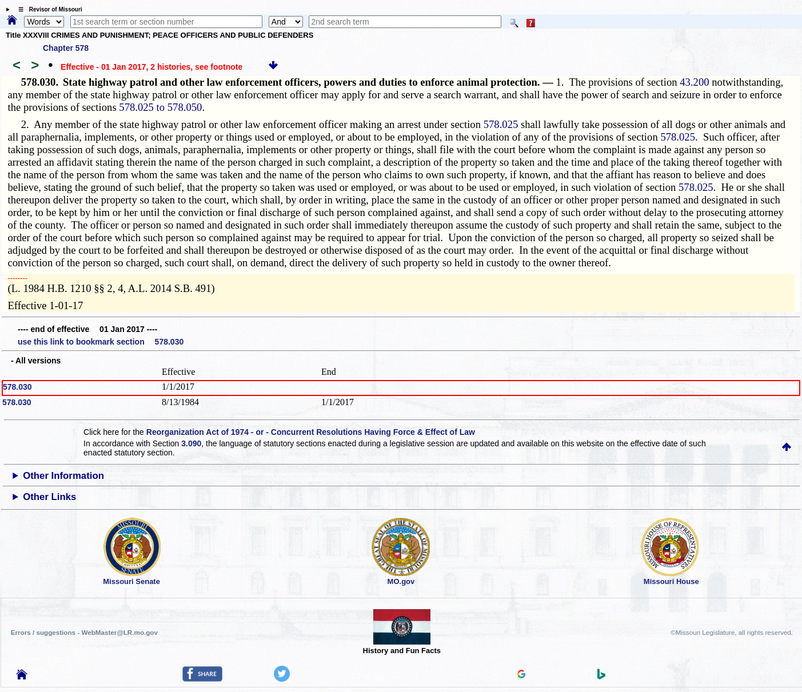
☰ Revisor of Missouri (47, 9)
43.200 (694, 82)
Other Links (49, 496)
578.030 (17, 386)
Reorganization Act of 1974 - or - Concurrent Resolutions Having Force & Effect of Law (310, 432)
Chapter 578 (66, 48)
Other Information (63, 475)
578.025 (501, 124)
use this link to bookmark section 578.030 (100, 341)
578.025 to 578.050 (160, 107)
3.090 (191, 443)
